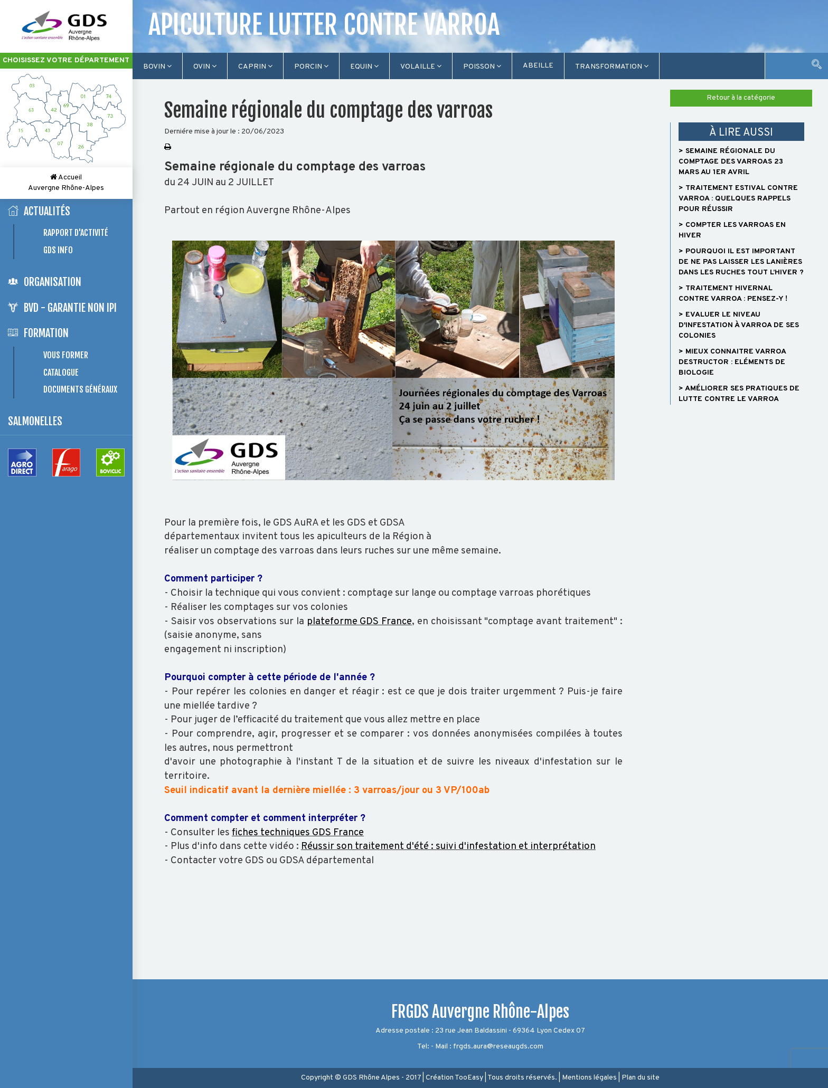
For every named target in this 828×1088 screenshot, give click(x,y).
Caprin (255, 66)
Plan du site (641, 1077)
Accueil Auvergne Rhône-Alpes (66, 183)
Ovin (205, 66)
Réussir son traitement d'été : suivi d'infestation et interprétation (448, 847)
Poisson (482, 66)
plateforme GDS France (359, 622)
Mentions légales (589, 1077)
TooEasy (469, 1077)
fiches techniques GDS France (298, 833)
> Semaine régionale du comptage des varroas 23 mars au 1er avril (731, 162)
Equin (364, 66)
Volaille (420, 66)
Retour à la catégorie (741, 97)
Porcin (311, 66)
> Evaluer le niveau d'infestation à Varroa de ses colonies (739, 325)
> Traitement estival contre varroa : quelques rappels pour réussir (738, 199)
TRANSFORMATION (611, 66)
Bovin (157, 66)
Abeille (538, 65)
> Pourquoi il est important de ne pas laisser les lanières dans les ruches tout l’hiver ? (741, 262)
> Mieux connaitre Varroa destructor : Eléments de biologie (732, 362)
